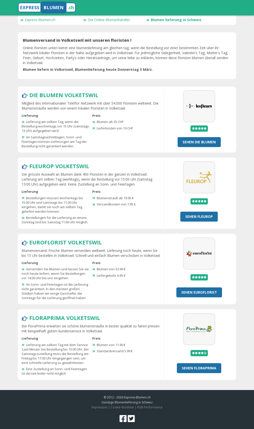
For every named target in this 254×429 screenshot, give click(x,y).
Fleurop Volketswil (59, 166)
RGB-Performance (149, 407)
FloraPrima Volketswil (64, 317)
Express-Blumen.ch (37, 19)
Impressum (99, 407)
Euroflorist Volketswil (65, 242)
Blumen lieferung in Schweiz (173, 19)
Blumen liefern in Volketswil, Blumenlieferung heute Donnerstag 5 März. (88, 69)
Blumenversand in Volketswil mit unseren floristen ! (77, 40)
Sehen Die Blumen (199, 142)
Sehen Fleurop (199, 216)
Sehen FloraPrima (199, 368)
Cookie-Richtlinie (122, 407)
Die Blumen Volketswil (63, 95)
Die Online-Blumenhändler (106, 19)
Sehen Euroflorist (199, 292)
